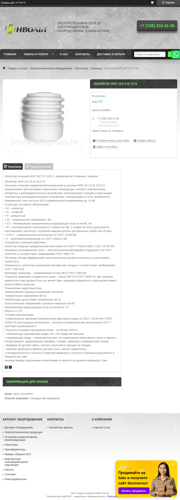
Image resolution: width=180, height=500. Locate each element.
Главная (10, 54)
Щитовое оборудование (19, 427)
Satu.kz (105, 493)
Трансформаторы (15, 449)
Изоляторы (81, 68)
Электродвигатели (15, 479)
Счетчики (10, 474)
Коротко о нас (102, 427)
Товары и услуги (36, 54)
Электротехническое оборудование (51, 68)
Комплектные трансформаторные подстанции (16, 461)
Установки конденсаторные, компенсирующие (21, 438)
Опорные (96, 68)
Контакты (82, 54)
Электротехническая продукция (23, 432)
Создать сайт (8, 2)
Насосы (9, 469)
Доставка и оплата (111, 54)
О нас (64, 54)
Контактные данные (61, 427)
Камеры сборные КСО (18, 454)
